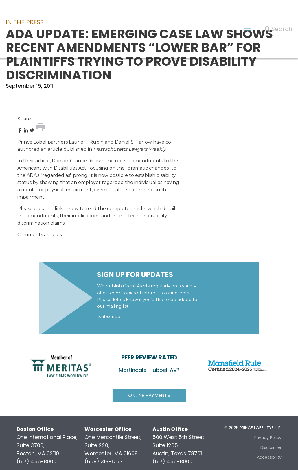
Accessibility (269, 457)
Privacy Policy (268, 437)
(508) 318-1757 (103, 461)
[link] (60, 365)
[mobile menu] (247, 29)
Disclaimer (271, 447)
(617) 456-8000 (36, 461)
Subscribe (109, 316)
